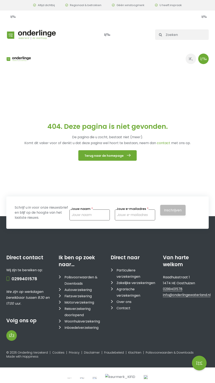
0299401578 (24, 323)
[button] (199, 363)
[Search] (160, 34)
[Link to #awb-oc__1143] (203, 59)
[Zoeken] (182, 34)
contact (164, 143)
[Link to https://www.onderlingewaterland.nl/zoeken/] (191, 59)
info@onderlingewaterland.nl (187, 339)
